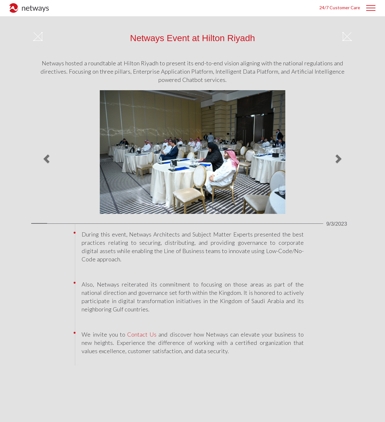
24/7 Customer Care (339, 7)
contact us (141, 334)
